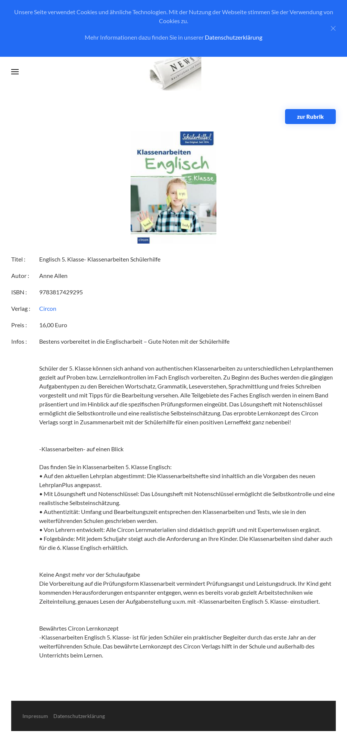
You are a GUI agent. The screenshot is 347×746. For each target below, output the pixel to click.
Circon (47, 308)
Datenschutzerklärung (233, 37)
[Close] (333, 28)
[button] (15, 72)
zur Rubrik (310, 116)
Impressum (35, 716)
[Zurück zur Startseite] (173, 72)
